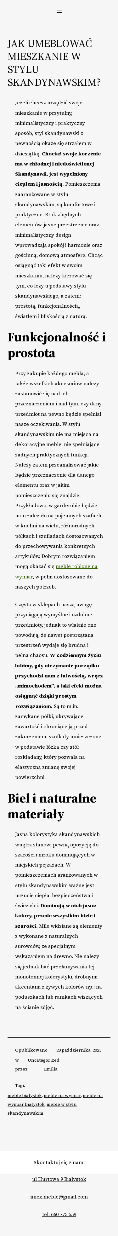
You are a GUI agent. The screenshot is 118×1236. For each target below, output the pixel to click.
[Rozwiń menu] (59, 11)
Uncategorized (43, 1060)
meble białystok (25, 1095)
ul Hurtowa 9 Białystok (59, 1178)
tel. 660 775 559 (59, 1214)
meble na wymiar (62, 1095)
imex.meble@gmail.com (59, 1196)
